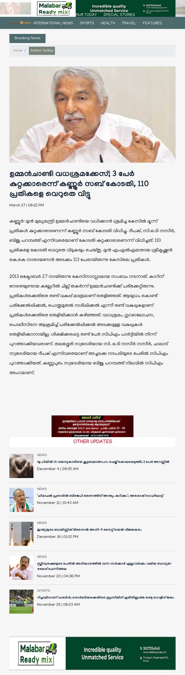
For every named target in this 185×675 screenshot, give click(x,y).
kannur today (83, 15)
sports (87, 23)
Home (39, 15)
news (56, 15)
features (152, 23)
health (108, 23)
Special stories (119, 15)
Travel (129, 23)
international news (53, 23)
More (39, 32)
